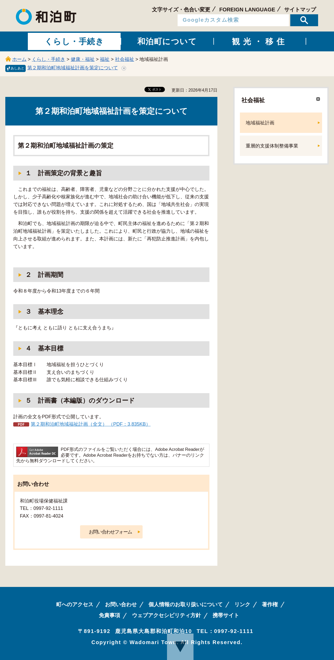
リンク (242, 604)
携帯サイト (226, 615)
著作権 (270, 604)
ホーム (19, 59)
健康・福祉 (83, 59)
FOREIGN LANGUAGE (247, 9)
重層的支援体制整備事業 (272, 146)
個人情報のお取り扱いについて (185, 604)
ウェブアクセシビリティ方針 (166, 615)
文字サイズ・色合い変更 (181, 9)
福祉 (104, 59)
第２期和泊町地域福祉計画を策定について (72, 67)
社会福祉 (124, 59)
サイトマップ (300, 9)
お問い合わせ (121, 604)
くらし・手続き (48, 59)
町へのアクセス (74, 604)
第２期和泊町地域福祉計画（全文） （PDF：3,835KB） (91, 424)
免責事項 (109, 615)
